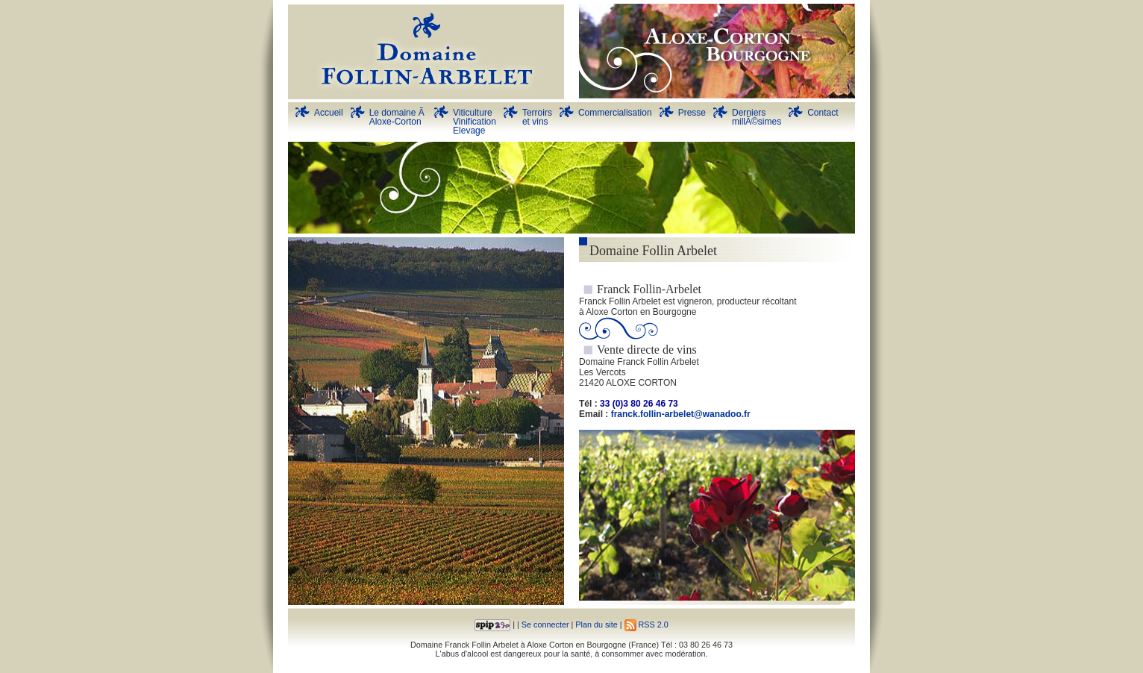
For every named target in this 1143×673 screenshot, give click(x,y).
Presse (692, 112)
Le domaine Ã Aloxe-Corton (398, 117)
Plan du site (596, 624)
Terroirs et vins (537, 117)
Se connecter (545, 624)
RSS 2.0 (646, 624)
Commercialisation (615, 112)
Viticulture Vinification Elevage (474, 121)
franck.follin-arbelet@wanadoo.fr (681, 414)
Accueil (328, 112)
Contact (822, 112)
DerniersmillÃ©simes (756, 117)
